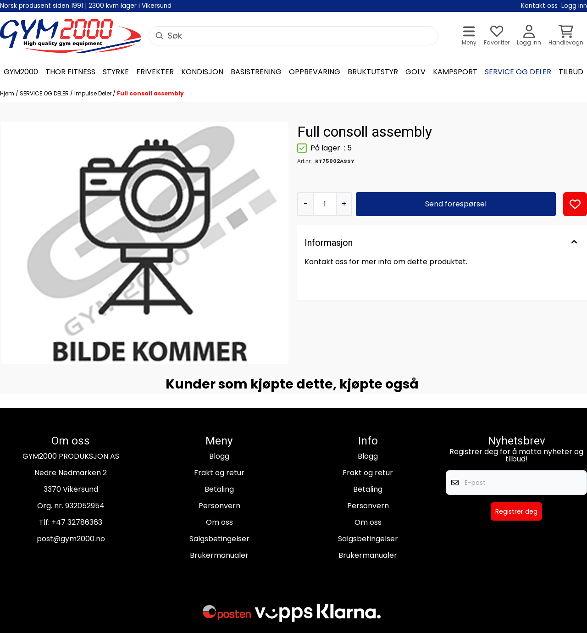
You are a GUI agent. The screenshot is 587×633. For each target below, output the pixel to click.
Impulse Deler (93, 93)
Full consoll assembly (150, 93)
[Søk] (293, 35)
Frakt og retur (219, 472)
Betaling (219, 489)
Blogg (219, 456)
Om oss (219, 522)
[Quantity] (324, 204)
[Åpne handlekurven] (566, 36)
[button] (575, 204)
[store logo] (70, 36)
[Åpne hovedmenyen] (469, 36)
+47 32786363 (76, 522)
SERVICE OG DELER (45, 93)
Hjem (8, 93)
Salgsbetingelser (219, 538)
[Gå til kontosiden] (529, 36)
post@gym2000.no (71, 538)
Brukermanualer (219, 555)
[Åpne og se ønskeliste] (496, 36)
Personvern (219, 505)
